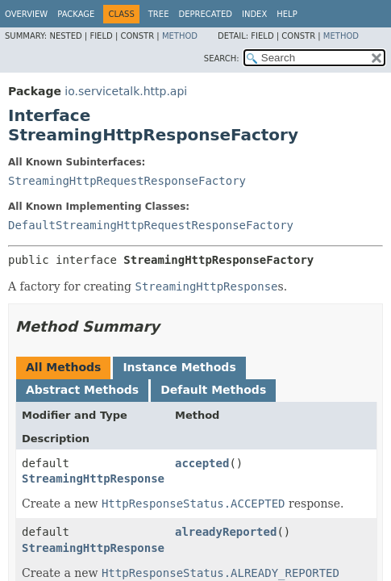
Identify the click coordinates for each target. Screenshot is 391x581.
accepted (202, 463)
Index (254, 14)
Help (287, 14)
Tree (158, 14)
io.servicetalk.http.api (125, 91)
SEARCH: (221, 58)
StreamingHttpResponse (93, 478)
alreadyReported (226, 531)
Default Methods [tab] (213, 389)
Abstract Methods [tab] (82, 389)
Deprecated (205, 14)
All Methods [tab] (63, 367)
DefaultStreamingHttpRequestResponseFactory (150, 225)
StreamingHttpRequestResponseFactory (127, 180)
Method (180, 35)
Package (75, 14)
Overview (26, 14)
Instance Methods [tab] (179, 367)
